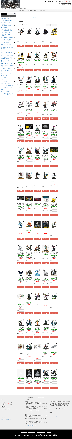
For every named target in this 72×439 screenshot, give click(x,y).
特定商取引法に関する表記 (32, 10)
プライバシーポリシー (31, 432)
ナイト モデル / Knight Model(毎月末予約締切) (28, 17)
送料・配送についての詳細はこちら (30, 425)
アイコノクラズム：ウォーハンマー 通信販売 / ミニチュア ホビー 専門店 (36, 435)
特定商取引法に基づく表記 (41, 432)
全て (18, 17)
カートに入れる (20, 45)
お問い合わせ (42, 10)
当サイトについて (21, 10)
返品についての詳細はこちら (53, 409)
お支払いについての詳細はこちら (6, 419)
